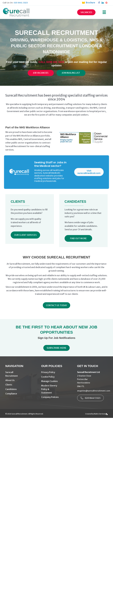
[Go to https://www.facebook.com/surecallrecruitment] (99, 2)
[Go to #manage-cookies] (56, 381)
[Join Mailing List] (70, 73)
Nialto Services (101, 414)
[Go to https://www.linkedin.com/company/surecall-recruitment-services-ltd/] (103, 2)
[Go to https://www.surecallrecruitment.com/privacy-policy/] (56, 372)
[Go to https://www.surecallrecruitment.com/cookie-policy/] (56, 377)
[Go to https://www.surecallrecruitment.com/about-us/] (20, 380)
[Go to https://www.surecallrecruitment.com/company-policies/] (56, 397)
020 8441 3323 (21, 2)
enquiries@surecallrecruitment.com (93, 391)
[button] (25, 235)
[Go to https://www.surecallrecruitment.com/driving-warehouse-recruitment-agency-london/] (20, 385)
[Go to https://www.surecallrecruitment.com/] (20, 374)
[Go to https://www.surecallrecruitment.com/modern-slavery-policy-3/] (56, 389)
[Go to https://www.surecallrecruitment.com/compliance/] (20, 393)
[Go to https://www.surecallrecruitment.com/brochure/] (90, 2)
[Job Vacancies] (41, 73)
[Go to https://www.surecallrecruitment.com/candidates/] (20, 389)
